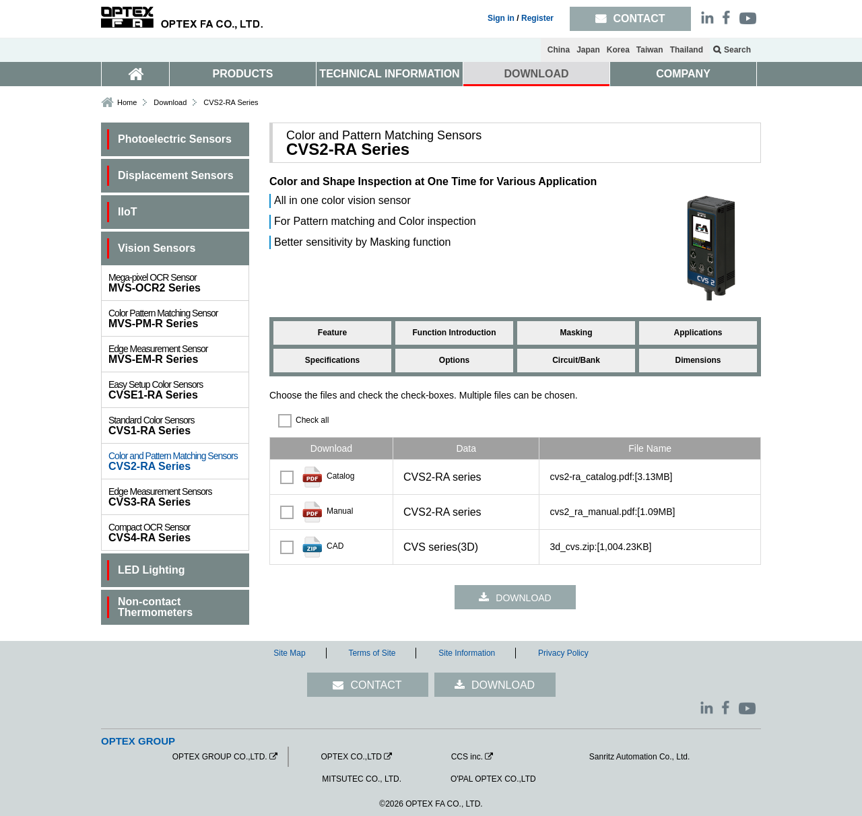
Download (170, 102)
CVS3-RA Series (178, 497)
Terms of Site (371, 653)
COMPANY (683, 73)
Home (127, 102)
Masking (576, 332)
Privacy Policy (563, 653)
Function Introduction (454, 332)
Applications (697, 332)
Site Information (466, 653)
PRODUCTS (243, 73)
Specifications (332, 360)
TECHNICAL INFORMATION (389, 73)
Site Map (289, 653)
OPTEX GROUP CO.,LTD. (219, 756)
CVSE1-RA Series (178, 390)
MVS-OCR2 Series (178, 283)
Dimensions (698, 360)
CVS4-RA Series (178, 532)
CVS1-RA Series (178, 425)
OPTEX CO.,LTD (351, 756)
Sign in (501, 18)
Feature (332, 332)
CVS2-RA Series (178, 461)
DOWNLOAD (536, 73)
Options (454, 360)
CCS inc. (467, 756)
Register (537, 18)
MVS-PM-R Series (178, 318)
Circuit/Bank (576, 360)
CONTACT (375, 685)
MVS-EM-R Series (178, 354)
